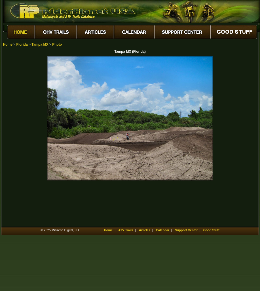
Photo (57, 44)
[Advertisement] (23, 141)
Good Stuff (211, 230)
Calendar (162, 230)
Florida (22, 44)
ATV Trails (125, 230)
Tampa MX (39, 44)
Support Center (186, 230)
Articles (144, 230)
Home (7, 44)
